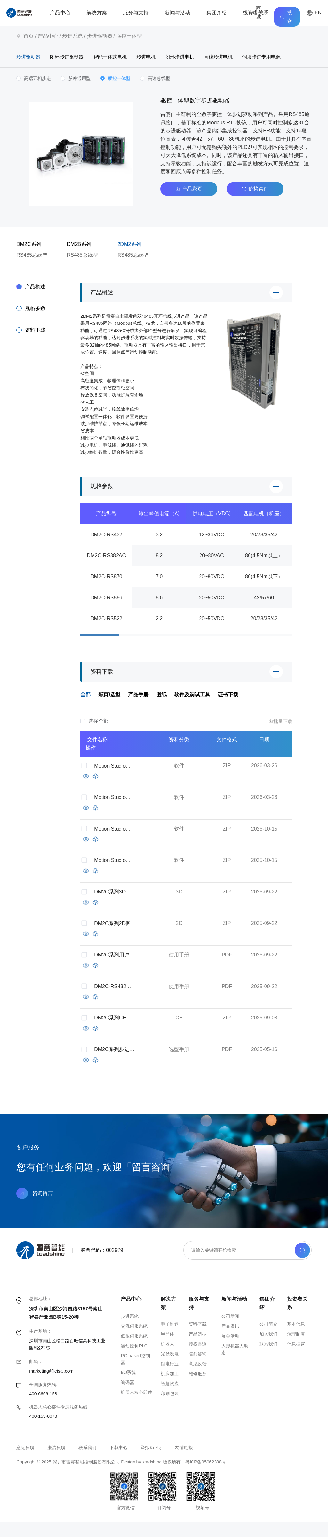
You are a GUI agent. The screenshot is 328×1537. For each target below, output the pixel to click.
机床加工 (170, 1388)
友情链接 (184, 1462)
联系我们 (268, 1358)
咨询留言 (34, 1208)
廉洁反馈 (56, 1462)
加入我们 (268, 1349)
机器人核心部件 (136, 1406)
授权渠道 (198, 1358)
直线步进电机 (251, 57)
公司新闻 (230, 1330)
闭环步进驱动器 (74, 57)
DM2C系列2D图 (112, 938)
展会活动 (230, 1350)
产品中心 (60, 12)
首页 (28, 36)
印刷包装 (170, 1408)
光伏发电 (170, 1368)
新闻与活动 (177, 12)
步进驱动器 (99, 36)
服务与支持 (136, 12)
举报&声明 (151, 1462)
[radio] (33, 93)
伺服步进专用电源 (36, 71)
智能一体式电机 (124, 57)
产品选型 (198, 1349)
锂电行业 (170, 1378)
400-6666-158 (43, 1408)
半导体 (167, 1349)
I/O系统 (128, 1387)
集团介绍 (216, 12)
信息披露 (296, 1358)
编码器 (127, 1397)
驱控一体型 (129, 36)
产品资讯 (230, 1340)
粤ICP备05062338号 (205, 1476)
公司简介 (268, 1339)
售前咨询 (198, 1368)
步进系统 (72, 36)
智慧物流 (170, 1398)
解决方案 (96, 12)
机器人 (167, 1358)
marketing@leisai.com (51, 1386)
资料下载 (198, 1339)
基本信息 (296, 1339)
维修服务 (198, 1388)
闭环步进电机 (206, 57)
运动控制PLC (134, 1360)
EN (314, 13)
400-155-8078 (43, 1431)
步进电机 (166, 57)
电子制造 (170, 1339)
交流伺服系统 (134, 1340)
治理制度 (296, 1349)
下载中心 (118, 1462)
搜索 (286, 17)
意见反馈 (198, 1378)
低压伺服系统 (134, 1350)
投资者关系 (255, 12)
